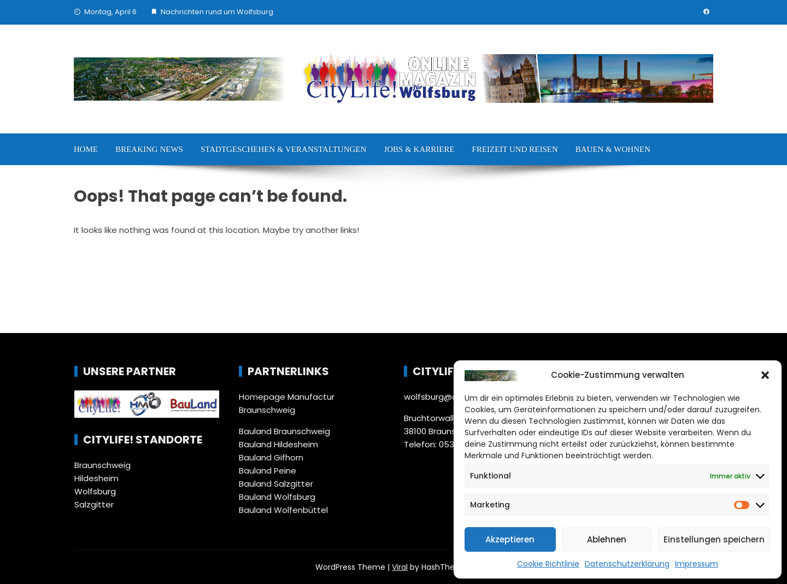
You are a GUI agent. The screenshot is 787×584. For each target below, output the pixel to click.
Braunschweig (102, 465)
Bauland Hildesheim (278, 444)
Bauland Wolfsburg (277, 497)
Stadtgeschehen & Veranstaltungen (283, 149)
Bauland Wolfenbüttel (283, 510)
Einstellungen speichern (714, 539)
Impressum (696, 563)
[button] (765, 375)
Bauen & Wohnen (612, 149)
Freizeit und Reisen (515, 149)
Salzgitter (94, 504)
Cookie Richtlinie (548, 563)
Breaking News (149, 149)
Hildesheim (96, 478)
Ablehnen (606, 539)
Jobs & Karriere (419, 149)
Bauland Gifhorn (271, 457)
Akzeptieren (510, 539)
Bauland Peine (267, 470)
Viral (400, 567)
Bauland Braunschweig (284, 431)
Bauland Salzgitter (276, 483)
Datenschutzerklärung (627, 563)
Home (86, 149)
